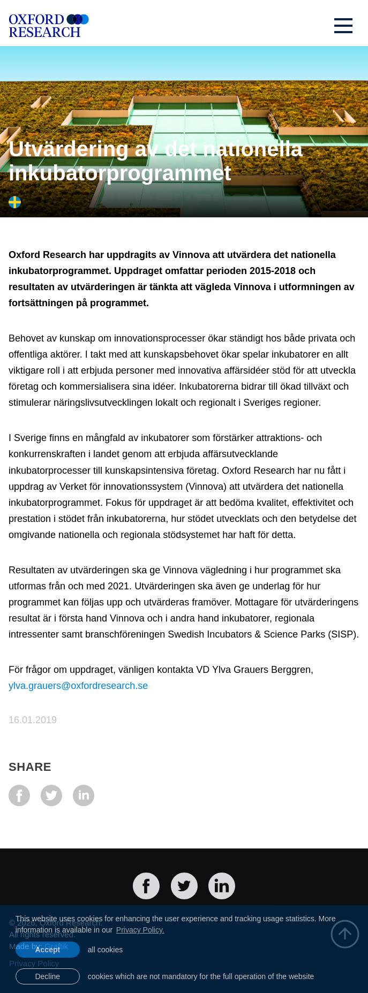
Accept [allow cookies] (47, 949)
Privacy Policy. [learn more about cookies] (140, 930)
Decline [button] (47, 976)
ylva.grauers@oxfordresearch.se (78, 685)
